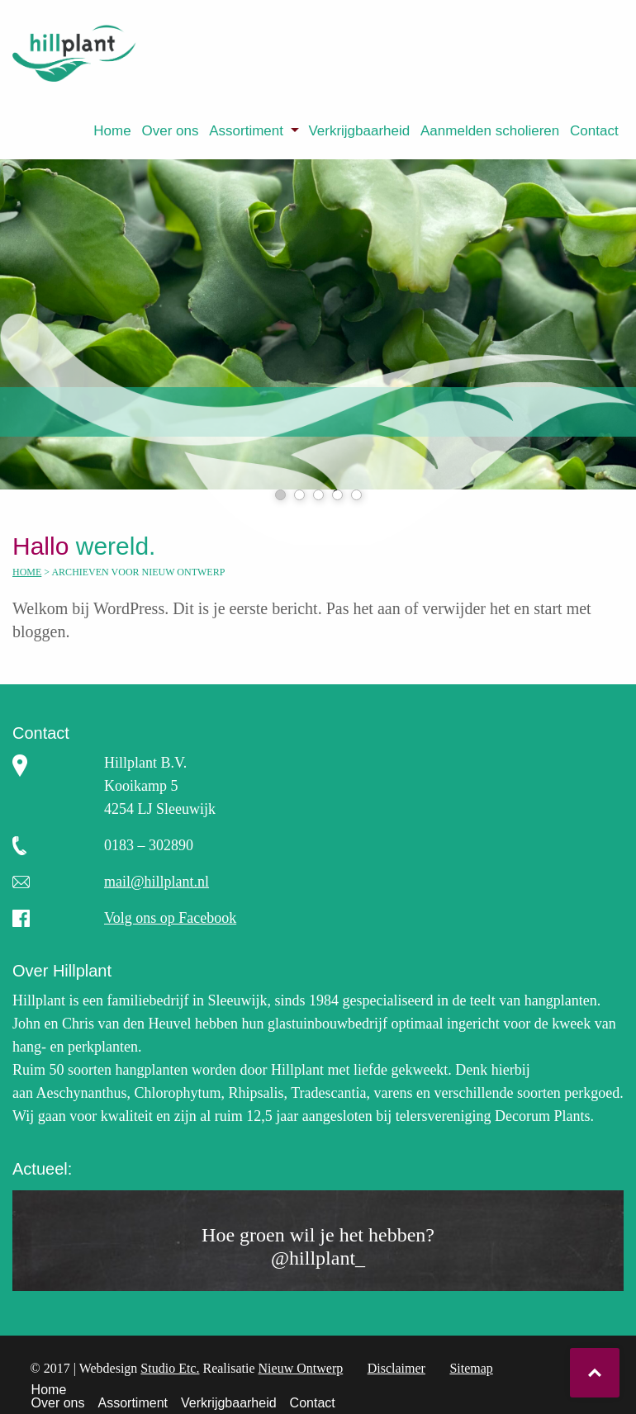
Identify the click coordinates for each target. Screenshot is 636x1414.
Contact (594, 131)
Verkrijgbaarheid (359, 131)
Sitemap (470, 1368)
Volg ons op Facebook (170, 918)
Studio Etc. (169, 1368)
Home (112, 131)
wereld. (97, 546)
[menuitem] (112, 131)
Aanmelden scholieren (489, 131)
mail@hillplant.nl (156, 881)
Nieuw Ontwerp (301, 1368)
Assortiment (246, 131)
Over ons (169, 131)
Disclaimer (396, 1368)
